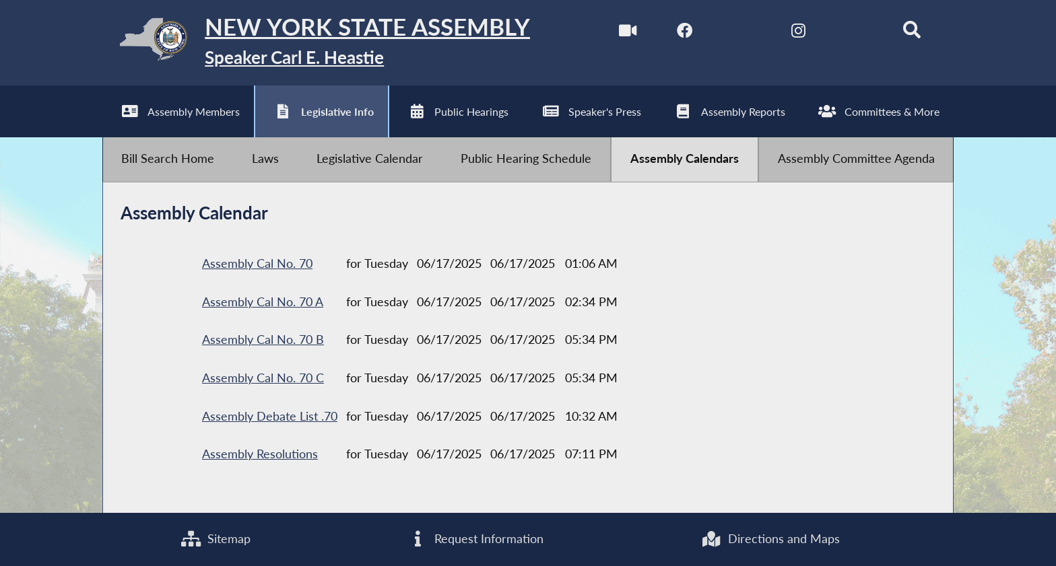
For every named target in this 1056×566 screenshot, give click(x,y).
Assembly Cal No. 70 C (263, 378)
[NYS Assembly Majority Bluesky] (855, 32)
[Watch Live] (627, 32)
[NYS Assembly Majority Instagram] (798, 32)
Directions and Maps (770, 539)
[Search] (912, 32)
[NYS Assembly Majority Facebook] (684, 32)
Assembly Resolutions (260, 454)
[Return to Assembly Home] (316, 42)
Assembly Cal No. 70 (257, 263)
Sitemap (216, 539)
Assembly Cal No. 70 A (262, 302)
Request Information (475, 539)
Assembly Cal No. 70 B (263, 339)
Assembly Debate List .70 (269, 416)
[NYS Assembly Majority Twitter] (741, 32)
